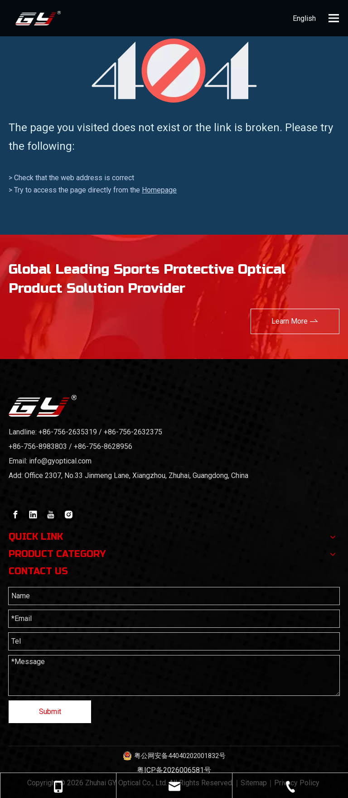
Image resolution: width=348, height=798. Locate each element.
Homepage (159, 190)
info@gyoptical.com (60, 461)
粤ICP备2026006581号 (174, 770)
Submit (50, 711)
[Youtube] (51, 515)
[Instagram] (68, 515)
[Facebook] (15, 515)
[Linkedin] (33, 515)
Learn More (295, 320)
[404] (174, 71)
